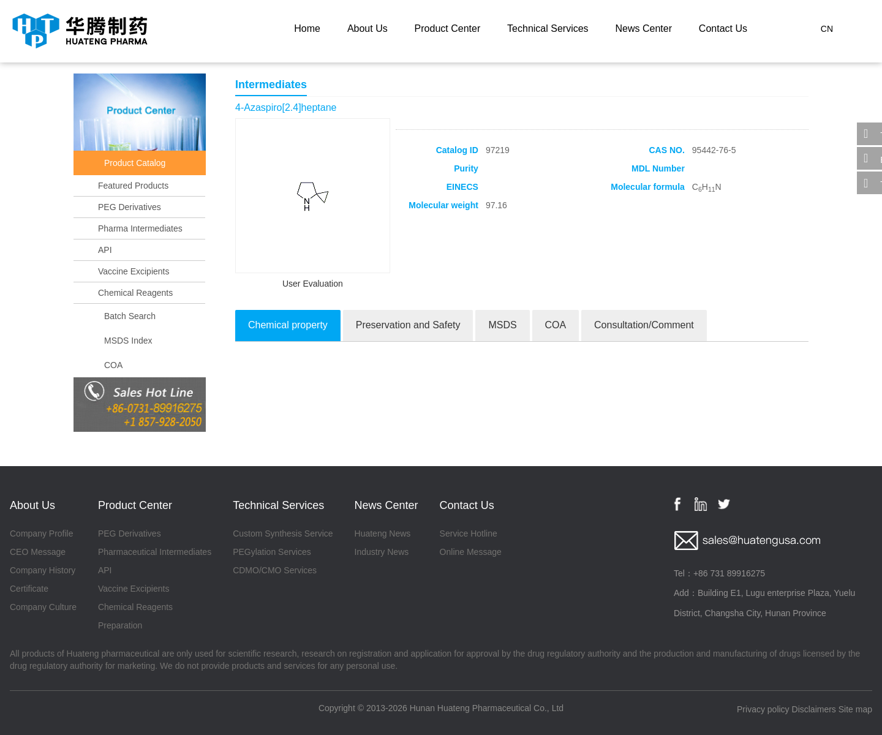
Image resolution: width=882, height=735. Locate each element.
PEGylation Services (272, 552)
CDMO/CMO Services (275, 570)
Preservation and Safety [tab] (408, 325)
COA (113, 365)
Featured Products (133, 185)
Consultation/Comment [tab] (644, 325)
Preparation (120, 625)
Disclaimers (814, 709)
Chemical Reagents (135, 293)
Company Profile (42, 533)
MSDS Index (128, 340)
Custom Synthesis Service (283, 533)
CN (827, 29)
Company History (42, 570)
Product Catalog (134, 163)
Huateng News (383, 533)
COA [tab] (556, 325)
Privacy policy (763, 709)
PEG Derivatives (129, 207)
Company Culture (43, 607)
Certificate (29, 589)
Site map (855, 709)
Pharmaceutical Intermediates (154, 552)
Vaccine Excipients (133, 271)
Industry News (382, 552)
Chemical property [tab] (288, 325)
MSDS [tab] (502, 325)
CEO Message (38, 552)
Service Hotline (468, 533)
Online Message (471, 552)
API (105, 250)
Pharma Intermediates (140, 228)
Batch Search (130, 316)
